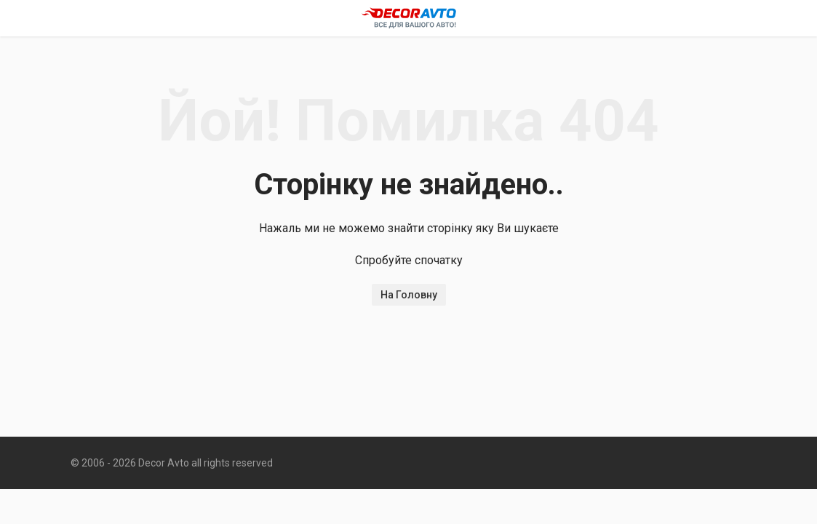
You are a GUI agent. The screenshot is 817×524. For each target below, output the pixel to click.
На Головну (408, 295)
